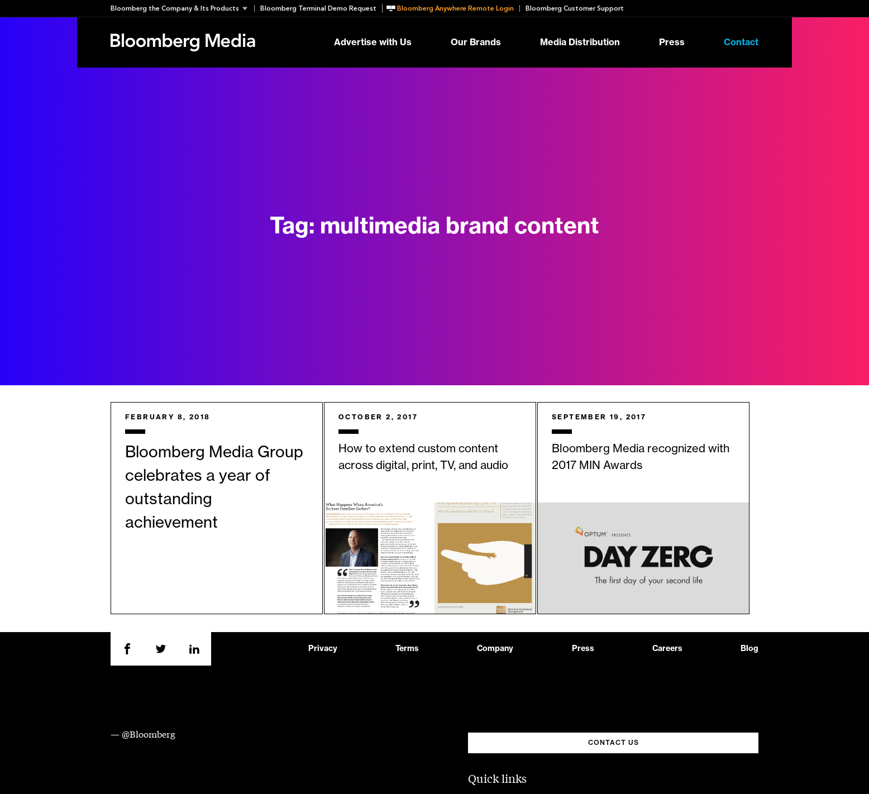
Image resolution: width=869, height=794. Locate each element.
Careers (667, 649)
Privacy (322, 649)
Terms (407, 649)
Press (672, 42)
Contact (741, 42)
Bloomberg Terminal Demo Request (318, 8)
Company (495, 649)
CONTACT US (613, 742)
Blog (749, 649)
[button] (182, 8)
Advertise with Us (373, 42)
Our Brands (476, 42)
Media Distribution (580, 42)
